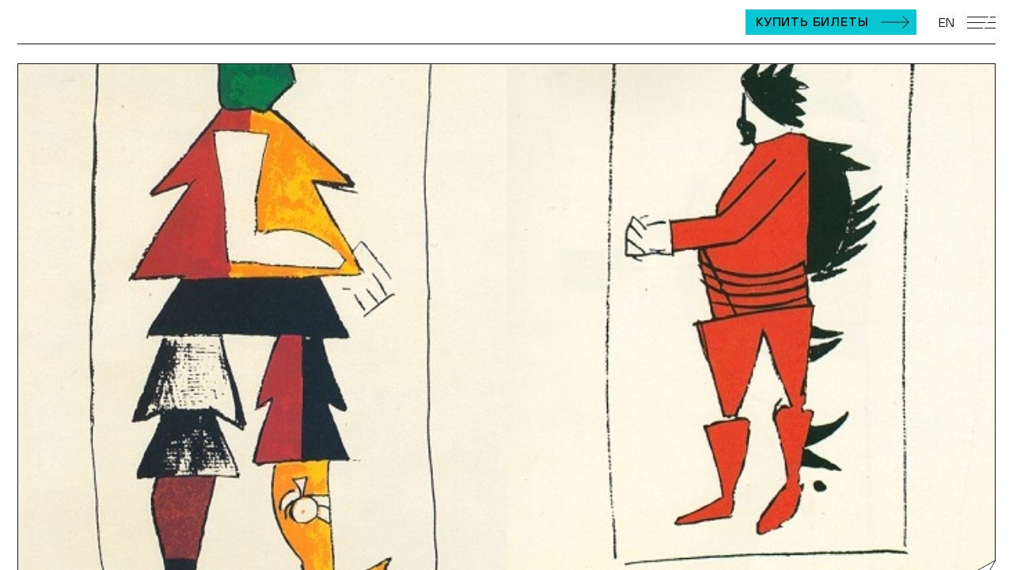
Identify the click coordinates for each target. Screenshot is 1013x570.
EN (946, 22)
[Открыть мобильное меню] (981, 22)
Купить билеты (812, 21)
